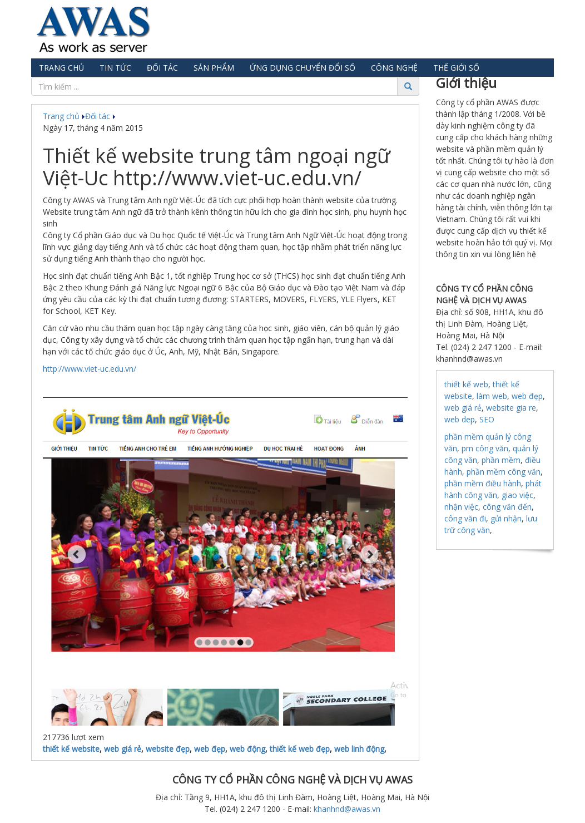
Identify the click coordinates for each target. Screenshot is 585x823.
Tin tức (115, 67)
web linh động (359, 748)
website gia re (511, 407)
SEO (486, 419)
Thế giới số (456, 67)
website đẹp (168, 748)
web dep (459, 419)
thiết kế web (466, 384)
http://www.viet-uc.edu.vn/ (89, 368)
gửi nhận (506, 518)
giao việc (517, 495)
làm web (492, 396)
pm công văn (485, 448)
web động (247, 748)
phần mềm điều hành (482, 483)
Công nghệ (394, 67)
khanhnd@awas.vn (347, 809)
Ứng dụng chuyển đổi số (302, 67)
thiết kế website (71, 748)
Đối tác (162, 67)
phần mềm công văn (504, 471)
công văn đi (465, 518)
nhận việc (461, 506)
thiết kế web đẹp (300, 748)
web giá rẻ (122, 748)
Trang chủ (61, 67)
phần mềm (501, 460)
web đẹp (209, 748)
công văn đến (507, 506)
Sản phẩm (214, 67)
